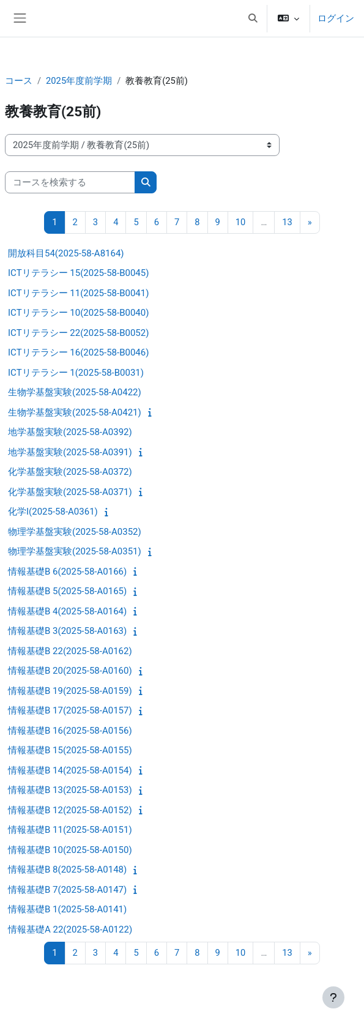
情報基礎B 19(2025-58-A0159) (70, 690)
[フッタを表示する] (333, 997)
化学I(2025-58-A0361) (53, 511)
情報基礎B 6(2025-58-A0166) (67, 571)
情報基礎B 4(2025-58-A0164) (67, 611)
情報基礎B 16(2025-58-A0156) (70, 730)
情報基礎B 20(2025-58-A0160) (70, 670)
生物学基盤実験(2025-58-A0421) (74, 412)
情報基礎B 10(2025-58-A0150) (70, 849)
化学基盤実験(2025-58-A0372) (70, 471)
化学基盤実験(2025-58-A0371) (70, 491)
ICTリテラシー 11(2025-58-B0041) (78, 293)
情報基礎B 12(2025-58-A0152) (70, 810)
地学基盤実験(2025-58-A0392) (70, 432)
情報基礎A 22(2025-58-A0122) (70, 929)
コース (18, 80)
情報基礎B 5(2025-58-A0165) (67, 591)
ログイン (336, 18)
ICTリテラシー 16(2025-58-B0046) (78, 352)
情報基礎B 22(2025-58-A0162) (70, 651)
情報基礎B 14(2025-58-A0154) (70, 770)
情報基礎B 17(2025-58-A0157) (70, 710)
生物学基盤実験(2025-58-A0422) (74, 392)
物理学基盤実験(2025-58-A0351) (74, 551)
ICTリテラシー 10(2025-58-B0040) (78, 312)
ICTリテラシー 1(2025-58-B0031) (76, 372)
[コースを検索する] (70, 182)
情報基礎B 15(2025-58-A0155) (70, 750)
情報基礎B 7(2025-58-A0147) (67, 889)
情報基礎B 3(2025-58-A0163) (67, 630)
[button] (253, 18)
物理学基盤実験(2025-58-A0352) (74, 531)
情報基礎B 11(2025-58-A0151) (70, 829)
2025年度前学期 (79, 80)
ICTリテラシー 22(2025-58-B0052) (78, 332)
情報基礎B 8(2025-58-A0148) (67, 869)
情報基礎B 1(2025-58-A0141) (67, 909)
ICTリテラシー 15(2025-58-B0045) (78, 272)
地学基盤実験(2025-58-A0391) (70, 452)
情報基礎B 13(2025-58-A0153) (70, 789)
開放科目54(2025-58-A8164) (66, 253)
